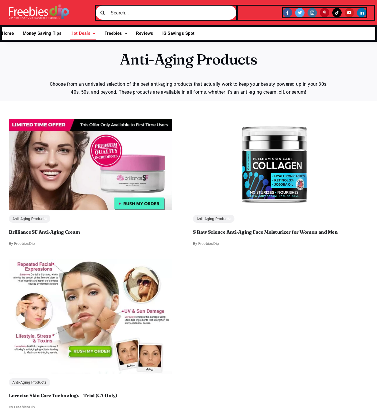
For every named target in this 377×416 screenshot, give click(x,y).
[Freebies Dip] (39, 6)
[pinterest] (324, 12)
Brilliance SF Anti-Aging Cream (44, 232)
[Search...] (166, 13)
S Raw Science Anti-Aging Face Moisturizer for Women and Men (265, 232)
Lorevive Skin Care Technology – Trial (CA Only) (63, 395)
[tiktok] (337, 12)
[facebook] (287, 12)
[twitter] (300, 12)
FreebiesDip (24, 243)
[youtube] (349, 12)
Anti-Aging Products (29, 219)
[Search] (103, 13)
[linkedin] (361, 12)
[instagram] (312, 12)
